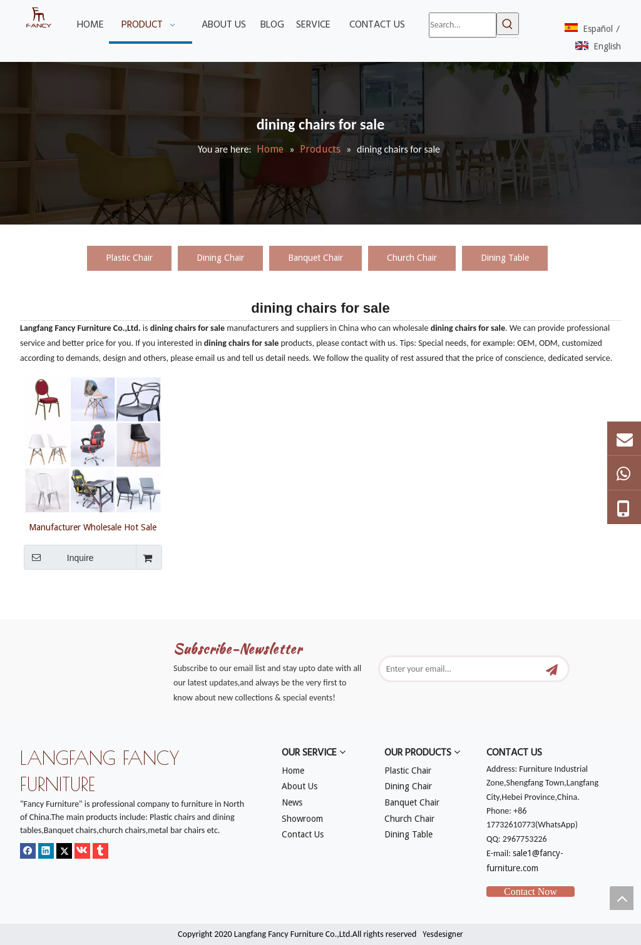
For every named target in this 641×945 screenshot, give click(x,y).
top (621, 898)
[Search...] (462, 25)
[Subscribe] (552, 669)
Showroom (302, 819)
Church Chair (412, 258)
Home (293, 771)
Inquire (59, 557)
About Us (299, 786)
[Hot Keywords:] (507, 24)
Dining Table (505, 258)
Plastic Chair (129, 258)
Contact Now (530, 891)
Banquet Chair (315, 258)
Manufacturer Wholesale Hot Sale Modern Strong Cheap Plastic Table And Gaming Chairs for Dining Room (93, 527)
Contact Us (303, 834)
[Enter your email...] (465, 668)
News (292, 802)
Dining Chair (220, 258)
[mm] (30, 612)
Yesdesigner (443, 934)
